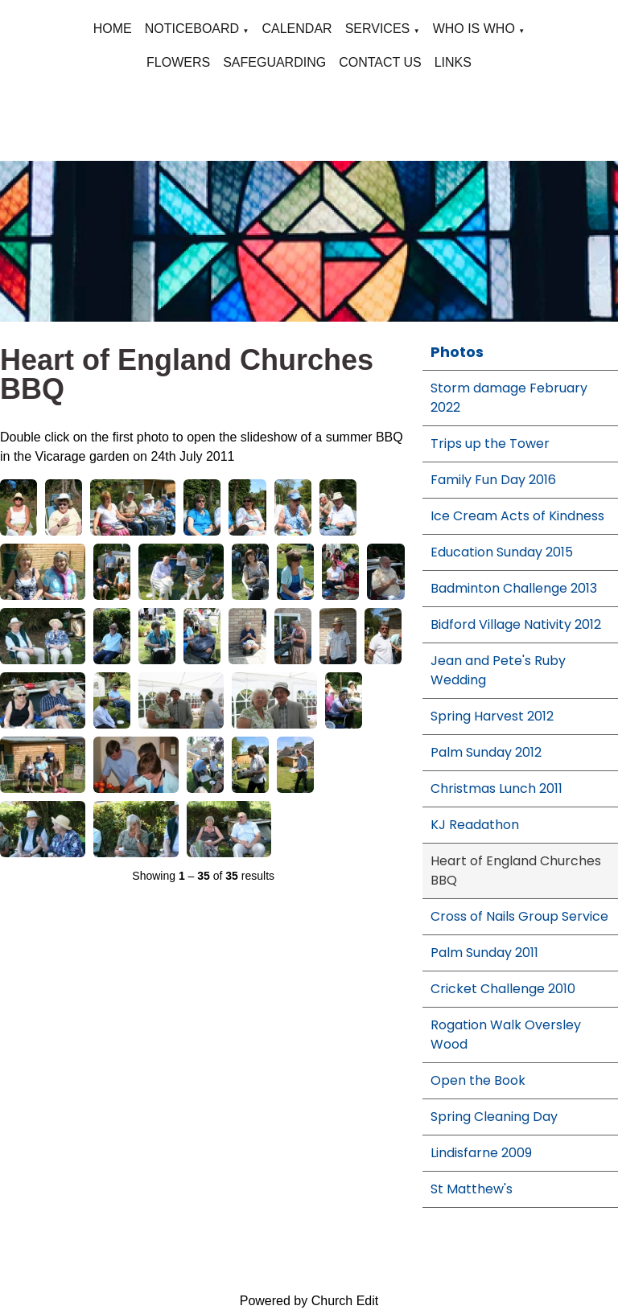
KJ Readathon (475, 824)
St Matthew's (472, 1189)
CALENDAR (297, 28)
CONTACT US (380, 62)
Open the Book (478, 1080)
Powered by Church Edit (309, 1301)
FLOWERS (178, 62)
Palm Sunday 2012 (486, 752)
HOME (112, 28)
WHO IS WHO (474, 28)
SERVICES (377, 28)
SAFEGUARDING (274, 62)
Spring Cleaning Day (494, 1116)
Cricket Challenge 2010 (503, 988)
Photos (457, 352)
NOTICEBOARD (192, 28)
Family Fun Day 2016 (493, 479)
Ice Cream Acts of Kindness (517, 516)
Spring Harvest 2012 (492, 716)
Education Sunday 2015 (502, 552)
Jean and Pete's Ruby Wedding (498, 670)
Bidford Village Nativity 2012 (516, 624)
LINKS (453, 62)
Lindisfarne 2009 (481, 1153)
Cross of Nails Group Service (519, 916)
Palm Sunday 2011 (484, 952)
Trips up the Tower (490, 443)
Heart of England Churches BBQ (516, 870)
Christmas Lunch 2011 (496, 788)
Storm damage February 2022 (509, 398)
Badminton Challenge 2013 (514, 588)
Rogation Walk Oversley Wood (506, 1034)
